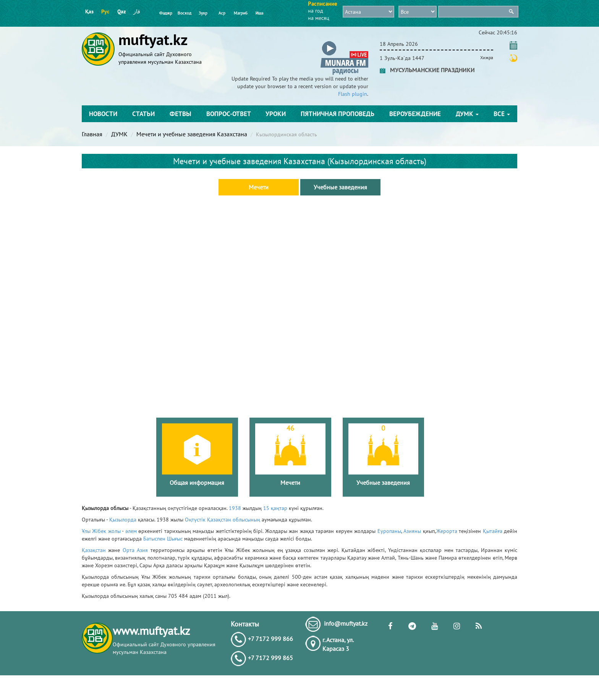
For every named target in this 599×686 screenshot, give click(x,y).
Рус (105, 11)
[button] (344, 42)
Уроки (276, 114)
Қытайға (492, 531)
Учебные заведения (340, 187)
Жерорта (446, 531)
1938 (235, 508)
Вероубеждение (415, 114)
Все (502, 114)
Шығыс (175, 538)
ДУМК (467, 114)
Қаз (89, 11)
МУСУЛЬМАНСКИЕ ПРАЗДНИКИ (427, 70)
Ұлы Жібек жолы (101, 531)
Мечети (259, 187)
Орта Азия (135, 550)
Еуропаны (389, 531)
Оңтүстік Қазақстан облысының (222, 519)
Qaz (121, 11)
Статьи (143, 114)
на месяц (318, 18)
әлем (131, 531)
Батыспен (154, 538)
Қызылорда (122, 519)
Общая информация (197, 482)
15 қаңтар (275, 508)
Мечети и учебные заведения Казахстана (191, 134)
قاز (136, 11)
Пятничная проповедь (337, 114)
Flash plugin (352, 93)
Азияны (412, 531)
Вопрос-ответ (228, 114)
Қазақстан (94, 550)
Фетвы (180, 114)
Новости (103, 114)
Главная (92, 134)
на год (315, 10)
